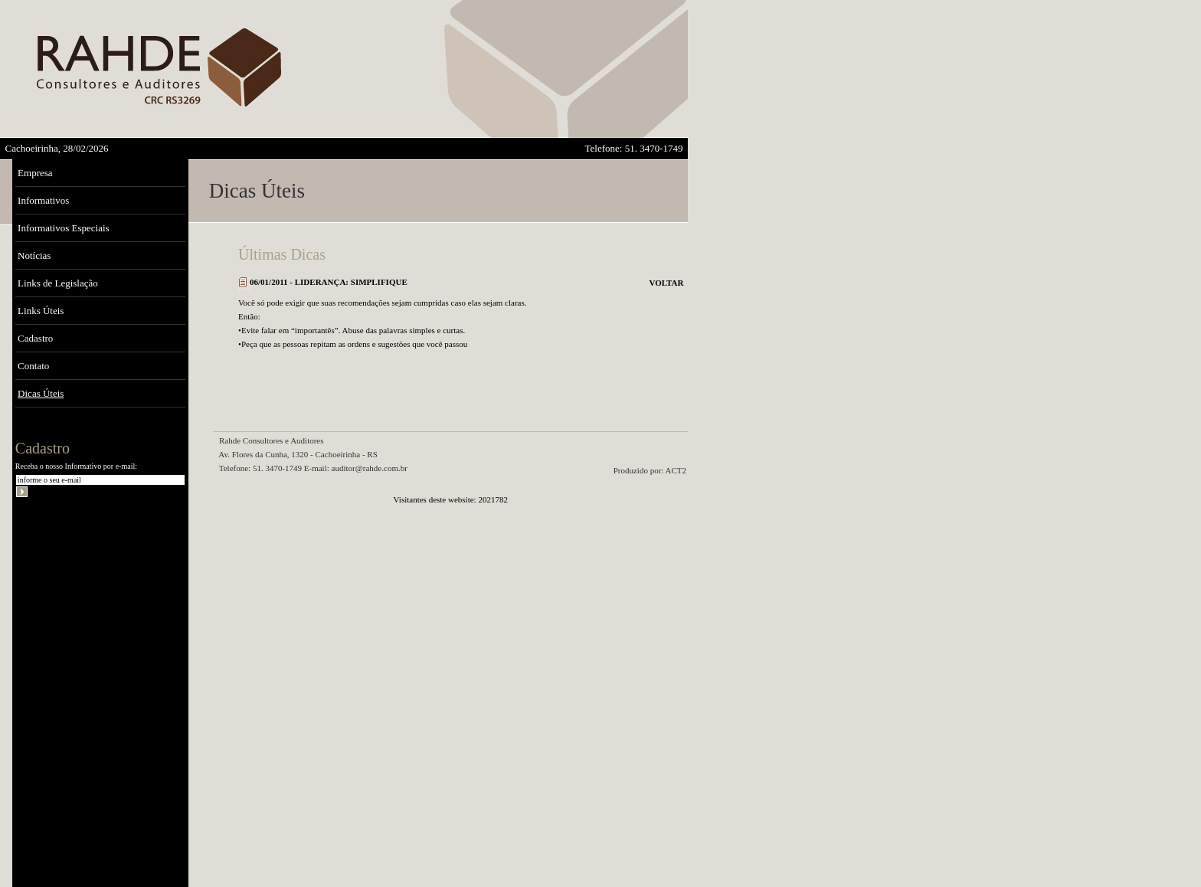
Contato (33, 365)
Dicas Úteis (41, 393)
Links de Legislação (58, 283)
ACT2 (676, 470)
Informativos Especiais (64, 228)
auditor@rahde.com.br (369, 468)
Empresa (35, 172)
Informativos (43, 200)
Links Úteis (41, 310)
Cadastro (35, 338)
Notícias (34, 255)
